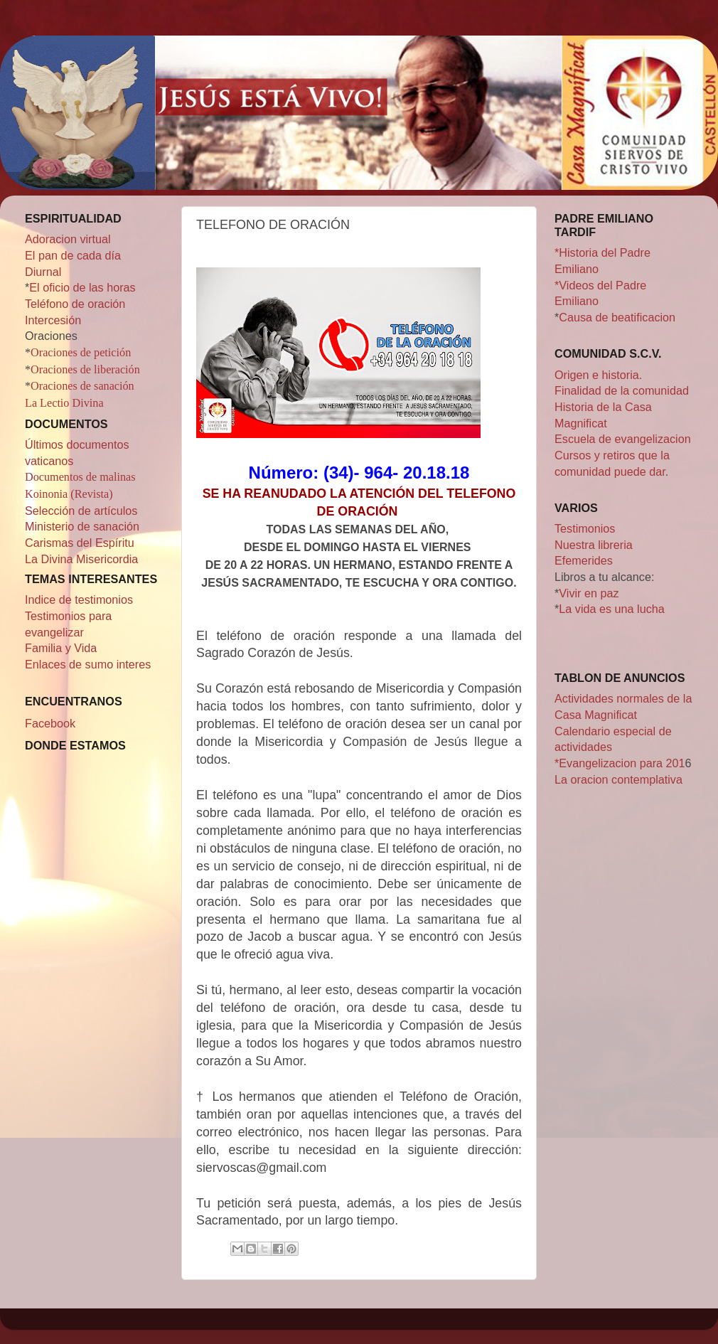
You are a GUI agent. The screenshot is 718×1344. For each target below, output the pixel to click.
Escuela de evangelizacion (622, 438)
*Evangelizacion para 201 (619, 763)
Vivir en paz (588, 593)
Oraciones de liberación (85, 369)
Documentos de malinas (80, 477)
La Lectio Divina (64, 403)
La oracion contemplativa (618, 779)
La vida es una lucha (612, 608)
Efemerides (583, 560)
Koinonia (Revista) (69, 494)
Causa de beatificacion (617, 317)
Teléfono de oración (75, 303)
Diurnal (43, 271)
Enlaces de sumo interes (88, 664)
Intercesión (53, 320)
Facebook (50, 723)
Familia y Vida (61, 647)
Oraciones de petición (81, 352)
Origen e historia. (598, 374)
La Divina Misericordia (81, 559)
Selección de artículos (81, 510)
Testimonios (584, 528)
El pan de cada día (73, 255)
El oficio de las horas (82, 287)
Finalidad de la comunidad (621, 390)
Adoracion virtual (68, 239)
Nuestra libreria (593, 544)
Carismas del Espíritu (79, 542)
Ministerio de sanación (82, 526)
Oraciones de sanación (82, 386)
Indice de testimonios (79, 599)
